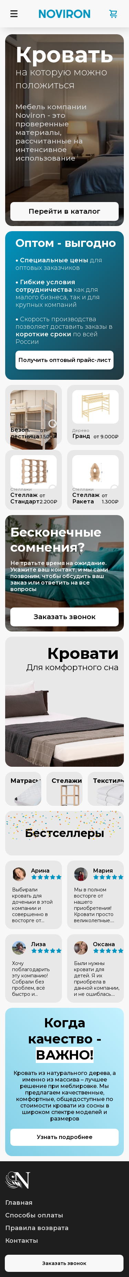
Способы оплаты (34, 1215)
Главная (19, 1202)
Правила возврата (36, 1228)
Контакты (21, 1240)
